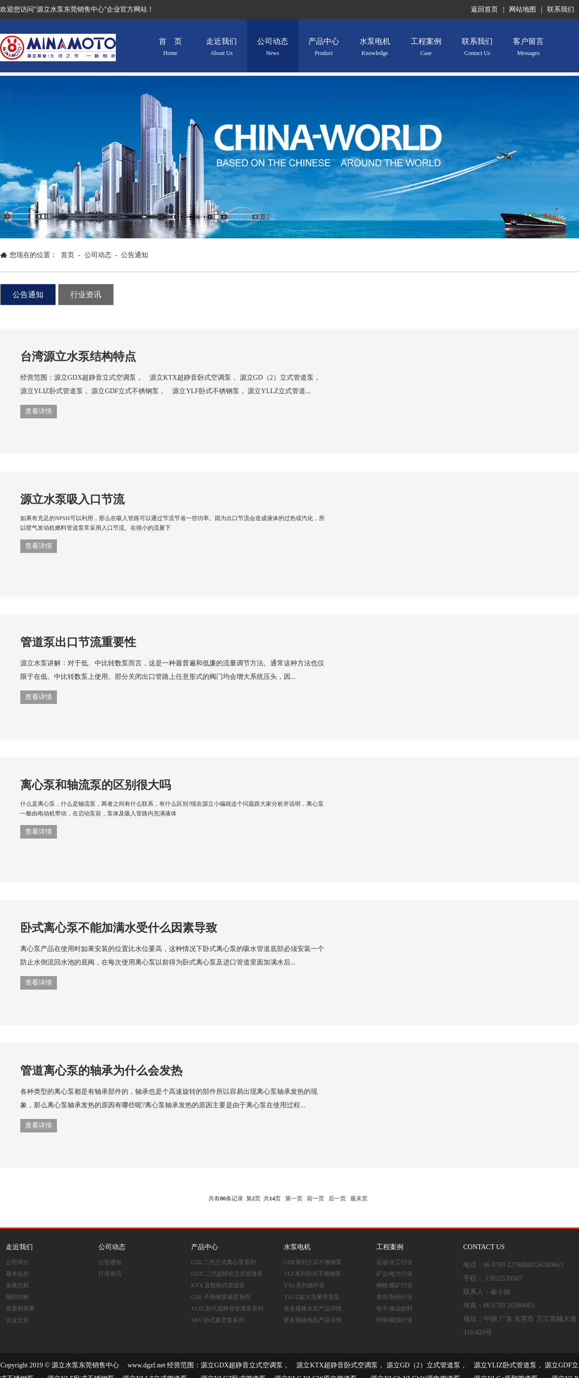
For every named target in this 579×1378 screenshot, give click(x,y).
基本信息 (17, 1273)
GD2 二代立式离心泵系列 (223, 1262)
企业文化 (17, 1320)
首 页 (170, 47)
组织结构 (17, 1297)
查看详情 (38, 411)
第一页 (294, 1198)
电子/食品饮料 (394, 1308)
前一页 (315, 1198)
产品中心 (323, 47)
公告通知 (134, 255)
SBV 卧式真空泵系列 (217, 1320)
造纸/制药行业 (394, 1297)
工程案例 (426, 47)
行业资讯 (85, 294)
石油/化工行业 (394, 1262)
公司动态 (272, 47)
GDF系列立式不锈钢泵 (313, 1262)
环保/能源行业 (394, 1320)
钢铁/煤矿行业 (394, 1285)
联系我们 (560, 9)
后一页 (337, 1198)
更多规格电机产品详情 (313, 1320)
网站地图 (522, 9)
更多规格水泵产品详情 (313, 1308)
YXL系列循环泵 (304, 1285)
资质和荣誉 (20, 1308)
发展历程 (17, 1285)
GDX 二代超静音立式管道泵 (227, 1273)
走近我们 (221, 47)
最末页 (359, 1198)
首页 (67, 255)
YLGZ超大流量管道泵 (312, 1297)
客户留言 (528, 47)
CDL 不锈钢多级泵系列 (220, 1297)
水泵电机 (374, 47)
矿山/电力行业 (394, 1273)
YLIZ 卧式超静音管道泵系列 (227, 1308)
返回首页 (484, 9)
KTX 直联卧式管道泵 (218, 1285)
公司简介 (17, 1262)
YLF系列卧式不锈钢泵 (312, 1273)
